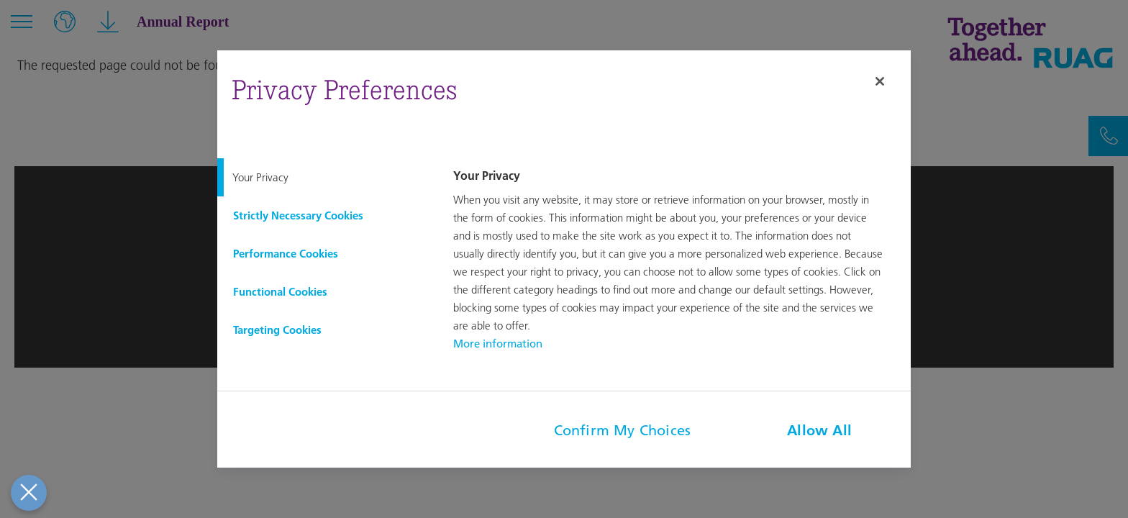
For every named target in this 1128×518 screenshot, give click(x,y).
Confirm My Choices (622, 430)
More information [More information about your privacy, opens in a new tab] (497, 343)
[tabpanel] (679, 260)
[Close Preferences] (27, 493)
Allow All (819, 430)
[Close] (879, 81)
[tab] (323, 177)
